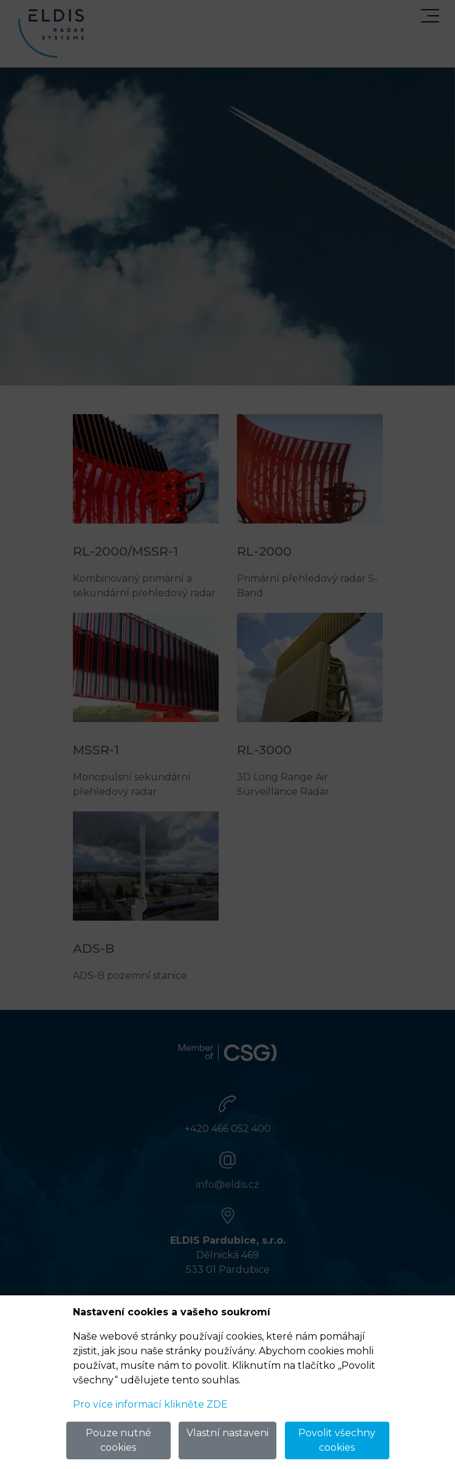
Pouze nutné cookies (118, 1440)
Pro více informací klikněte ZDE (150, 1404)
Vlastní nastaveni (227, 1433)
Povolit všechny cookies (336, 1440)
